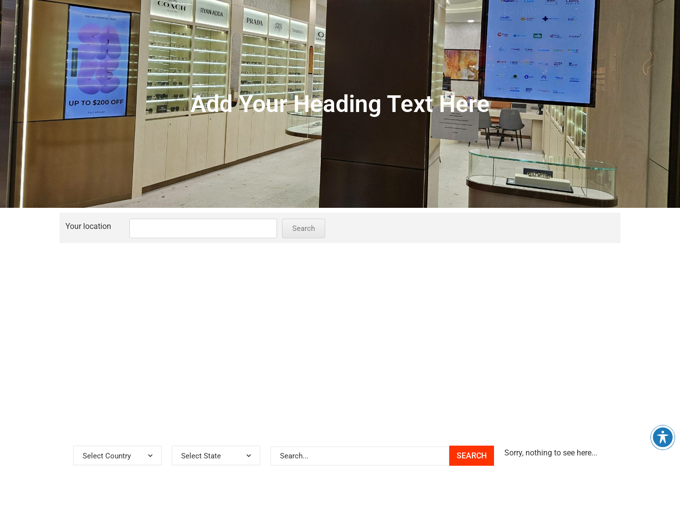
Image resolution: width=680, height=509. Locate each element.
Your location (88, 226)
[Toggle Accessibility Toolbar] (663, 437)
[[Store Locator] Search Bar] (360, 456)
